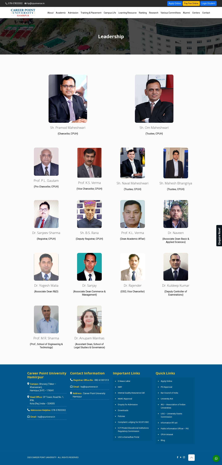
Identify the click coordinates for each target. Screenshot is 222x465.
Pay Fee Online (191, 3)
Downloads (123, 410)
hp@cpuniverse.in (36, 3)
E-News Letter (124, 381)
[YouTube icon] (181, 457)
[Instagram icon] (184, 457)
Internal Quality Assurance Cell (131, 393)
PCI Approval (166, 387)
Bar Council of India (169, 393)
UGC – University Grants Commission (171, 415)
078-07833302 (15, 3)
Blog (163, 440)
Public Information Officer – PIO (175, 428)
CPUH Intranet (167, 434)
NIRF (120, 387)
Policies (121, 416)
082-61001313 (102, 380)
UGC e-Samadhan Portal (128, 437)
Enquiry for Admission (128, 404)
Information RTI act (169, 423)
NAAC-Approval (125, 399)
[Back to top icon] (191, 457)
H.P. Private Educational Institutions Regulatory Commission (133, 429)
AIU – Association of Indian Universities (173, 406)
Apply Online (175, 3)
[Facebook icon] (177, 457)
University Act (167, 399)
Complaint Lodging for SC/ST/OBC (133, 422)
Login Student (208, 3)
